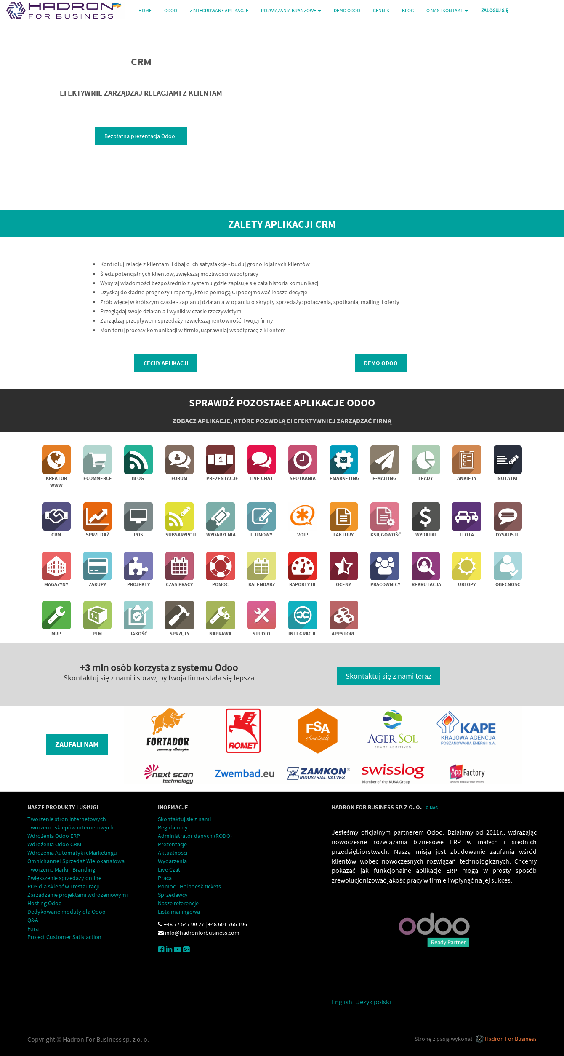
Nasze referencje (178, 903)
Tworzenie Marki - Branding (61, 869)
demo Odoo (381, 363)
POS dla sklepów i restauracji (63, 886)
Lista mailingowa (179, 911)
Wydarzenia (172, 861)
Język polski (373, 1001)
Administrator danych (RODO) (195, 836)
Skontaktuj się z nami (184, 819)
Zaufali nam (77, 744)
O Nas (432, 808)
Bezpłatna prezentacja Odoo (141, 136)
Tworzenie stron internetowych (66, 819)
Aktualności (172, 852)
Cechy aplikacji (166, 363)
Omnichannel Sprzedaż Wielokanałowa (76, 861)
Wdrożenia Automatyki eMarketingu (72, 852)
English (342, 1001)
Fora (33, 928)
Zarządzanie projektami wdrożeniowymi (77, 895)
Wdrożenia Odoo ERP (53, 836)
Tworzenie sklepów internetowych (70, 827)
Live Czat (169, 869)
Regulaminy (173, 827)
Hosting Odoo (44, 903)
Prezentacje (172, 844)
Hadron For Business (511, 1039)
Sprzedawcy (173, 895)
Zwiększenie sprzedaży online (64, 878)
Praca (165, 878)
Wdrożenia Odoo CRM (54, 844)
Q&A (32, 920)
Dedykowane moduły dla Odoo (66, 911)
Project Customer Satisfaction (64, 937)
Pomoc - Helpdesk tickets (189, 886)
